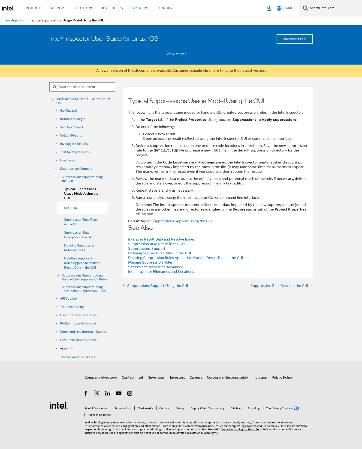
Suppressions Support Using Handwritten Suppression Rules (84, 277)
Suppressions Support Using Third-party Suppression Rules (84, 289)
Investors (177, 377)
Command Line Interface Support (84, 332)
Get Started (68, 111)
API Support (68, 298)
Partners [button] (139, 8)
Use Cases (67, 160)
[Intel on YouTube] (119, 394)
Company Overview (100, 377)
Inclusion (260, 377)
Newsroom (156, 377)
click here (211, 70)
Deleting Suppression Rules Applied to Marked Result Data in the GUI (82, 263)
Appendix (67, 348)
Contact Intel (132, 377)
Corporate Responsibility (227, 377)
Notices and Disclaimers (77, 357)
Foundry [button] (164, 8)
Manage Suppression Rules (150, 262)
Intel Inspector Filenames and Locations (161, 271)
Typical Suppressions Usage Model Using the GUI (81, 193)
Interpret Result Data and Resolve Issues (161, 239)
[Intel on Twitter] (97, 394)
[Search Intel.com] (335, 8)
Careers (196, 377)
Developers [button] (112, 8)
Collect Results (71, 135)
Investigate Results (74, 144)
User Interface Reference (78, 315)
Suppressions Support (76, 169)
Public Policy (282, 377)
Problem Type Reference (78, 323)
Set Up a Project (71, 127)
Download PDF (294, 39)
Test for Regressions (75, 152)
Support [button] (58, 8)
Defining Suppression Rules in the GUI (159, 253)
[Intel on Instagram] (129, 394)
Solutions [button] (83, 8)
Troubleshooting (72, 307)
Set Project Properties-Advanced (155, 267)
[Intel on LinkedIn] (108, 394)
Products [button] (33, 8)
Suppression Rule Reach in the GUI (157, 244)
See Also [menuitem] (70, 208)
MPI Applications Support (78, 340)
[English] (284, 8)
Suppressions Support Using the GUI (82, 179)
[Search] (305, 8)
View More (177, 54)
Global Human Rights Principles (240, 429)
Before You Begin (72, 119)
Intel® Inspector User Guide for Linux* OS (83, 101)
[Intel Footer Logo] (58, 405)
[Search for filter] (82, 87)
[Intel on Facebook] (86, 394)
